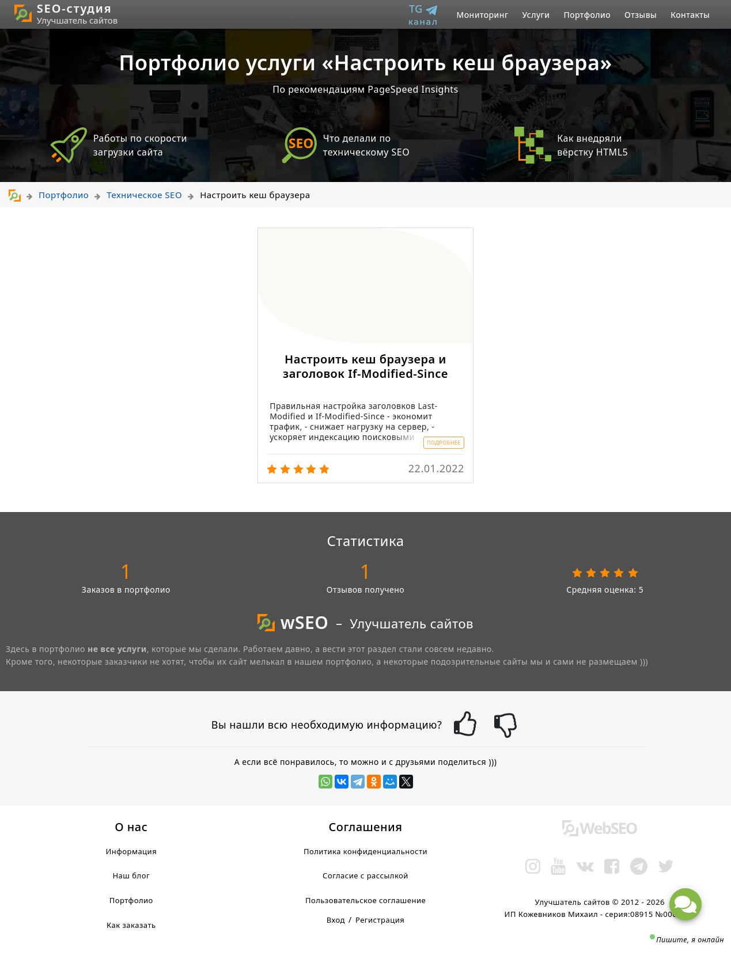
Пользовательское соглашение (365, 900)
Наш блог (131, 875)
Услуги (536, 14)
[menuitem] (428, 14)
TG (423, 14)
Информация (131, 851)
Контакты (690, 14)
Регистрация (379, 920)
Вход (336, 920)
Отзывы (640, 14)
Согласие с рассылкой (365, 875)
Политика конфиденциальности (365, 851)
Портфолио (587, 14)
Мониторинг (483, 14)
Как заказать (131, 925)
